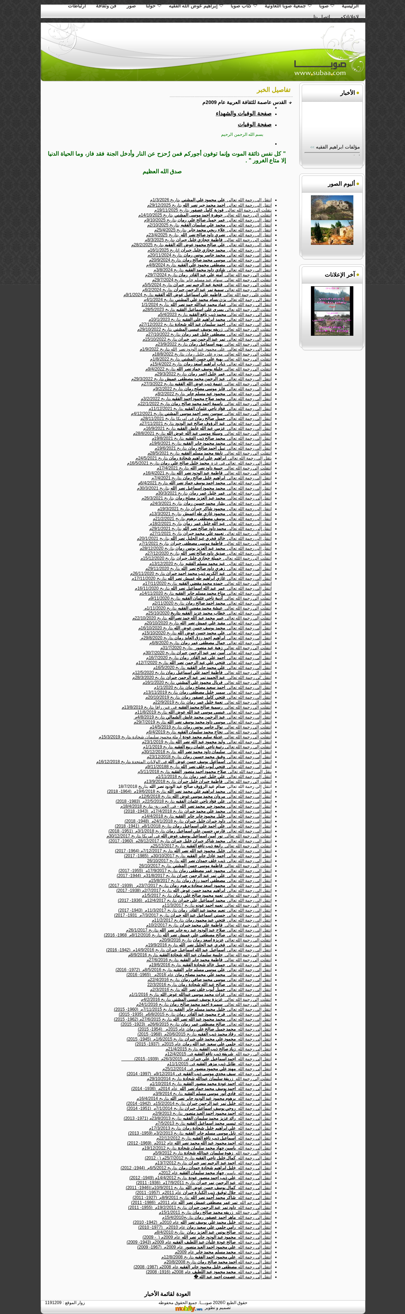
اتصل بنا (321, 17)
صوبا (326, 5)
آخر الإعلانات (339, 275)
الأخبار (347, 93)
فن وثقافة (106, 5)
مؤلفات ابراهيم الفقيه (337, 151)
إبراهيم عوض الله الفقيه (196, 5)
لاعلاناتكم (349, 17)
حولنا (153, 5)
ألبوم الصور (341, 184)
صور (131, 5)
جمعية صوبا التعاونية (288, 5)
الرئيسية (350, 5)
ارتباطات (77, 5)
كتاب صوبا (244, 5)
